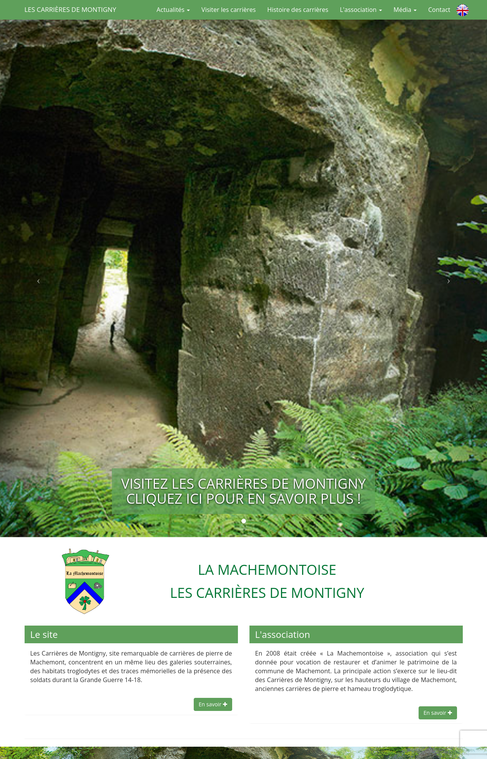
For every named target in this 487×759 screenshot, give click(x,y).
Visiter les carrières (228, 9)
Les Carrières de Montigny (70, 9)
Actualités (173, 9)
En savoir (213, 704)
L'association (361, 9)
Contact (439, 9)
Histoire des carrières (297, 9)
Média (405, 9)
